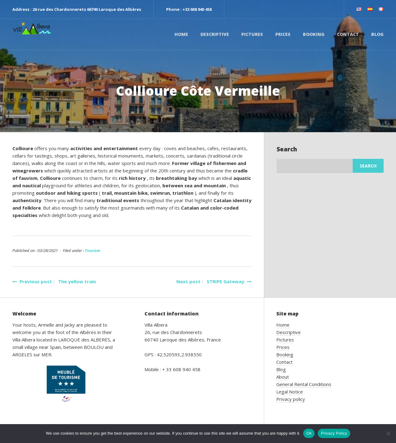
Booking (314, 34)
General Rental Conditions (303, 384)
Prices (283, 34)
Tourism (92, 250)
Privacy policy (290, 399)
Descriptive (214, 34)
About (282, 377)
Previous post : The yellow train (54, 281)
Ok (309, 433)
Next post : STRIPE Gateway (214, 281)
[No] (388, 433)
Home (181, 34)
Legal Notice (289, 392)
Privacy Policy (334, 433)
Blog (377, 34)
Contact (348, 34)
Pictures (252, 34)
